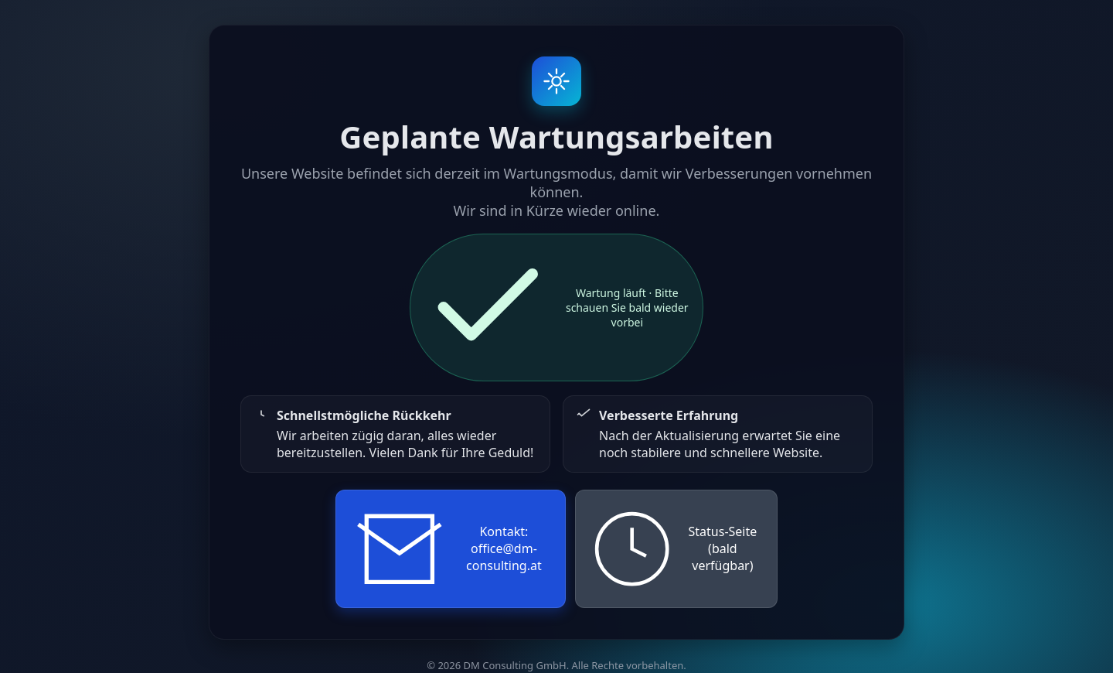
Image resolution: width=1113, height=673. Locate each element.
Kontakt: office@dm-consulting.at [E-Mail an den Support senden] (446, 549)
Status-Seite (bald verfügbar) (673, 549)
